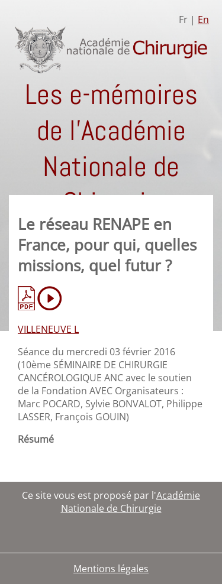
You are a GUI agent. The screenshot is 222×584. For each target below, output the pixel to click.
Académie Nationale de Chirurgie (131, 502)
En (203, 19)
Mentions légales (111, 568)
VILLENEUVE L (48, 329)
